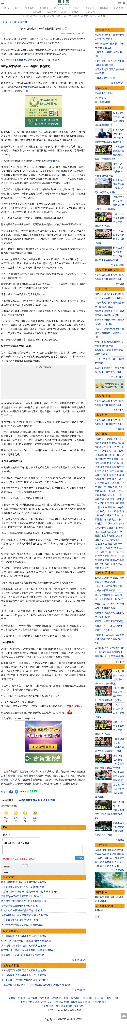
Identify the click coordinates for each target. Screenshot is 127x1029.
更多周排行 (119, 410)
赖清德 (120, 471)
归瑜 (104, 854)
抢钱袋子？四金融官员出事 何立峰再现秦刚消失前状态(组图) (109, 639)
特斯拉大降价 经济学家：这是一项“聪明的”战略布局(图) (29, 893)
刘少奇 (113, 556)
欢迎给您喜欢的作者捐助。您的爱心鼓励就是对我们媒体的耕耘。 (33, 712)
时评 (97, 897)
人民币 (101, 503)
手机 (102, 564)
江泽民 (115, 479)
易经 (107, 560)
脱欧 (120, 495)
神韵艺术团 (40, 1003)
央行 (97, 499)
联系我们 (75, 999)
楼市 (100, 507)
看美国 (42, 16)
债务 (102, 499)
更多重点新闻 (118, 265)
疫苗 (119, 455)
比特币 (118, 499)
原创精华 (75, 12)
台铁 (113, 451)
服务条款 (44, 999)
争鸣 (102, 897)
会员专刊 (90, 12)
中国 (21, 189)
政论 (107, 897)
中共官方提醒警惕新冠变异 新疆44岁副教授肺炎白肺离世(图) (109, 333)
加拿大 (113, 495)
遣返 (100, 543)
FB (103, 495)
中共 (121, 467)
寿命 (97, 568)
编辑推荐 (104, 8)
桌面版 (11, 999)
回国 (110, 543)
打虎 (120, 487)
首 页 (6, 8)
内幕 (107, 483)
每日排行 (58, 8)
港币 (117, 503)
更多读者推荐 (79, 991)
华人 (102, 539)
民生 (97, 548)
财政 (105, 507)
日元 (112, 503)
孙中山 (108, 552)
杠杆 (107, 499)
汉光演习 (115, 463)
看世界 (76, 16)
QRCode (24, 791)
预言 (107, 564)
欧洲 (76, 1007)
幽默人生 (114, 560)
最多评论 (89, 8)
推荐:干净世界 (27, 1003)
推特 (109, 999)
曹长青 (110, 866)
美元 (112, 499)
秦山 (97, 862)
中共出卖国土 (113, 459)
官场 (97, 491)
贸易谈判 (99, 479)
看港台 (50, 16)
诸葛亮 (101, 560)
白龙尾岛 (104, 531)
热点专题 (36, 12)
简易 (113, 850)
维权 (119, 519)
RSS (116, 999)
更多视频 (120, 840)
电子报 (21, 999)
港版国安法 (105, 463)
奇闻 (112, 564)
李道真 (98, 854)
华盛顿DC (68, 1007)
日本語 (77, 1011)
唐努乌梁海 (114, 527)
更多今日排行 (118, 377)
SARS (119, 531)
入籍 (115, 543)
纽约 (60, 1007)
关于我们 (32, 999)
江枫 (97, 866)
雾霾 (97, 519)
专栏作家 (51, 12)
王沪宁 (108, 479)
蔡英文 (103, 511)
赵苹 (122, 858)
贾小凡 (120, 850)
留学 (117, 539)
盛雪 (117, 858)
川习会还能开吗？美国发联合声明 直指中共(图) (24, 981)
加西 (81, 1007)
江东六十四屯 (101, 527)
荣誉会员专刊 (104, 30)
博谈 (112, 897)
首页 (4, 21)
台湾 (97, 511)
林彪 (107, 556)
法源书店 (51, 1003)
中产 (115, 507)
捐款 (66, 999)
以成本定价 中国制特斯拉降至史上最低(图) (22, 912)
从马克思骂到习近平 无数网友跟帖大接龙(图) (23, 947)
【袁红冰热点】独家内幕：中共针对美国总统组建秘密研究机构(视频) (35, 986)
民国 (121, 548)
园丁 (112, 858)
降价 (72, 49)
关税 (104, 475)
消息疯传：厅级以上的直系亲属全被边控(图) (23, 956)
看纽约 (67, 16)
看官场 (33, 16)
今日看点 (44, 8)
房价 (97, 515)
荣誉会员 (10, 775)
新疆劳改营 (100, 535)
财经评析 (22, 21)
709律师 (99, 523)
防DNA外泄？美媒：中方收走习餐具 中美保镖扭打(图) (28, 952)
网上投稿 (87, 999)
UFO (116, 467)
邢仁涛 (115, 862)
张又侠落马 (100, 97)
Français (59, 1011)
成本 (21, 60)
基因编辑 (104, 519)
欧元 (107, 503)
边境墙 (110, 475)
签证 (105, 543)
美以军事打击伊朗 (104, 93)
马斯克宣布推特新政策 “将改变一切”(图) (21, 921)
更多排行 (120, 661)
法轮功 (111, 523)
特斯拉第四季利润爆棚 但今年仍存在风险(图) (23, 883)
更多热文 (120, 429)
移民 (107, 539)
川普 (121, 439)
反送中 (118, 483)
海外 (102, 548)
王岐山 (112, 471)
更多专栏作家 (118, 870)
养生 (107, 568)
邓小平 (101, 556)
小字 (83, 33)
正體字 (50, 1011)
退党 (102, 467)
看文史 (84, 16)
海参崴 (121, 507)
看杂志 (59, 1003)
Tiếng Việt (69, 1011)
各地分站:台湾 (51, 1007)
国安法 (108, 455)
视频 (63, 12)
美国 (121, 475)
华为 (105, 487)
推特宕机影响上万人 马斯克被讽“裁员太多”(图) (24, 916)
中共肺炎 (99, 439)
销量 (50, 161)
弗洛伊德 (109, 467)
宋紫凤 (98, 850)
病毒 (111, 443)
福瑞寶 (81, 1003)
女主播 (119, 535)
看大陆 (25, 16)
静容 (102, 862)
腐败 (110, 487)
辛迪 (116, 866)
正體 (119, 3)
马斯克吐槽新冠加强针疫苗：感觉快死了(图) (23, 888)
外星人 (118, 564)
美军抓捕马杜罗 (102, 102)
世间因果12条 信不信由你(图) (109, 647)
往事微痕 (102, 459)
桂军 (97, 552)
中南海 (101, 483)
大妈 (121, 511)
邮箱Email (99, 910)
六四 (119, 447)
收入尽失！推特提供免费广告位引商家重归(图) (24, 902)
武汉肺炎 (113, 439)
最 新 (17, 8)
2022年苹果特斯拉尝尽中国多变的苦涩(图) (22, 926)
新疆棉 (101, 455)
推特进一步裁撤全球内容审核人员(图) (19, 907)
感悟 (97, 564)
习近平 (105, 447)
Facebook (99, 999)
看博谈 (59, 16)
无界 (104, 1003)
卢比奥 (105, 443)
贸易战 (98, 447)
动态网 (98, 1003)
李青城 (108, 862)
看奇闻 (101, 16)
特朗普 (98, 443)
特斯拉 (53, 39)
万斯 (116, 475)
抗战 (102, 552)
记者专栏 (118, 8)
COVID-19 (119, 443)
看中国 (103, 491)
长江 (114, 455)
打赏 (71, 33)
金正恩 (105, 471)
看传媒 (74, 1003)
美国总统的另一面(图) (105, 78)
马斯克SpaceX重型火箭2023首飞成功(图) (21, 898)
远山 (114, 854)
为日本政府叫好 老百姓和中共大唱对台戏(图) (23, 937)
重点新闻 (29, 8)
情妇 (100, 487)
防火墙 (112, 519)
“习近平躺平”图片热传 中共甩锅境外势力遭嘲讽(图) (26, 942)
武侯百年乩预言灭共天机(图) (109, 621)
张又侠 (112, 447)
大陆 (116, 515)
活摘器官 (106, 451)
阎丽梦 (98, 471)
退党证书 (89, 1003)
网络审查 (119, 523)
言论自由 (111, 535)
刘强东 (115, 511)
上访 (105, 523)
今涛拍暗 (106, 850)
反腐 (115, 487)
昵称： (6, 835)
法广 (119, 491)
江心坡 (112, 531)
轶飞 (109, 854)
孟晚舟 (98, 475)
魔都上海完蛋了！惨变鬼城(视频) (118, 776)
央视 (97, 539)
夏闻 (119, 854)
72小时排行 (74, 8)
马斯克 (26, 87)
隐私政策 (56, 999)
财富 (110, 507)
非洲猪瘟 (109, 515)
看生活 (93, 16)
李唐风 (106, 858)
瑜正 (121, 862)
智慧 (122, 560)
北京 (109, 511)
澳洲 (116, 548)
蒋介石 (115, 552)
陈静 (100, 858)
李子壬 (103, 866)
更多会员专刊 (118, 83)
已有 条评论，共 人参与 (15, 843)
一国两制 (111, 491)
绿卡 (120, 543)
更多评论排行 (79, 962)
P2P (121, 515)
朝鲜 (107, 495)
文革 (102, 568)
